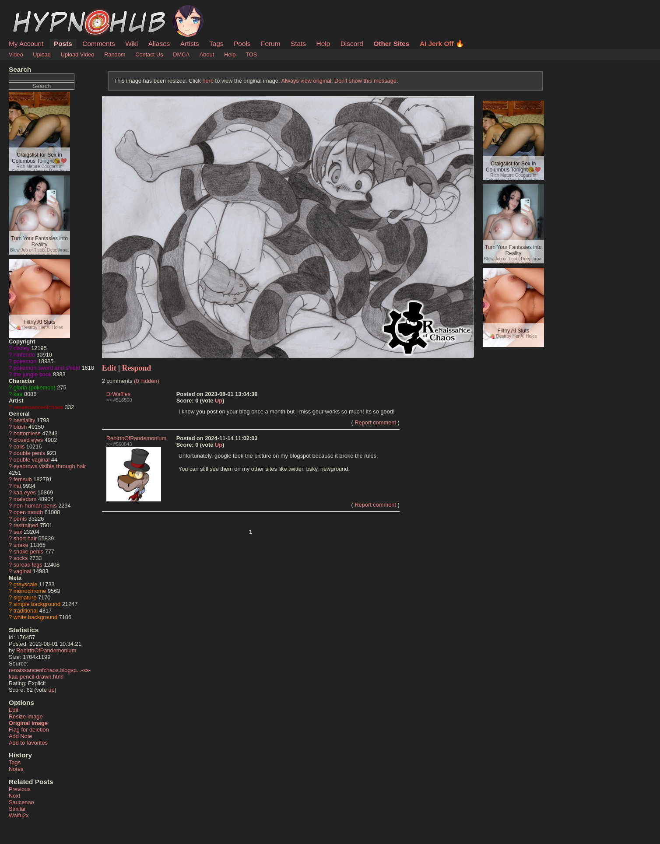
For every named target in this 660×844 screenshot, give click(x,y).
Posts (63, 43)
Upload (42, 54)
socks (21, 558)
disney (22, 348)
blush (20, 427)
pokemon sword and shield (47, 367)
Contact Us (149, 54)
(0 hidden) (146, 381)
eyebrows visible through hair (50, 466)
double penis (30, 453)
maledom (25, 499)
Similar (17, 808)
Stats (298, 43)
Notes (16, 769)
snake (21, 545)
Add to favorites (28, 742)
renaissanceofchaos (38, 407)
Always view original (306, 80)
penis (20, 518)
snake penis (28, 551)
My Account (26, 43)
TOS (251, 54)
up (51, 689)
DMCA (181, 54)
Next (14, 795)
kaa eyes (25, 492)
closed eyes (28, 440)
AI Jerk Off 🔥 (442, 43)
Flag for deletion (29, 729)
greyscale (26, 584)
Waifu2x (19, 815)
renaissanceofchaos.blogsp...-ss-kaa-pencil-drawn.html (50, 673)
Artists (189, 43)
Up (218, 400)
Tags (216, 43)
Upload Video (78, 54)
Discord (352, 43)
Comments (98, 43)
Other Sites (391, 43)
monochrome (30, 591)
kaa (18, 394)
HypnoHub (33, 10)
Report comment (375, 422)
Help (323, 43)
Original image (28, 723)
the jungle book (33, 374)
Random (114, 54)
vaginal (23, 571)
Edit (13, 710)
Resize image (26, 716)
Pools (242, 43)
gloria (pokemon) (35, 387)
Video (16, 54)
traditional (26, 610)
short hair (25, 538)
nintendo (24, 354)
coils (19, 446)
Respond (136, 368)
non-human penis (35, 505)
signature (25, 597)
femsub (23, 479)
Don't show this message (365, 80)
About (207, 54)
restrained (26, 525)
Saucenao (21, 802)
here (208, 80)
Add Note (20, 736)
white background (35, 617)
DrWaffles (118, 394)
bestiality (24, 420)
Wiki (131, 43)
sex (18, 532)
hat (17, 486)
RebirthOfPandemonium (46, 650)
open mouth (28, 512)
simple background (37, 604)
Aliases (159, 43)
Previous (20, 789)
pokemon (25, 361)
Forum (270, 43)
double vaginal (32, 459)
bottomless (27, 433)
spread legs (28, 564)
